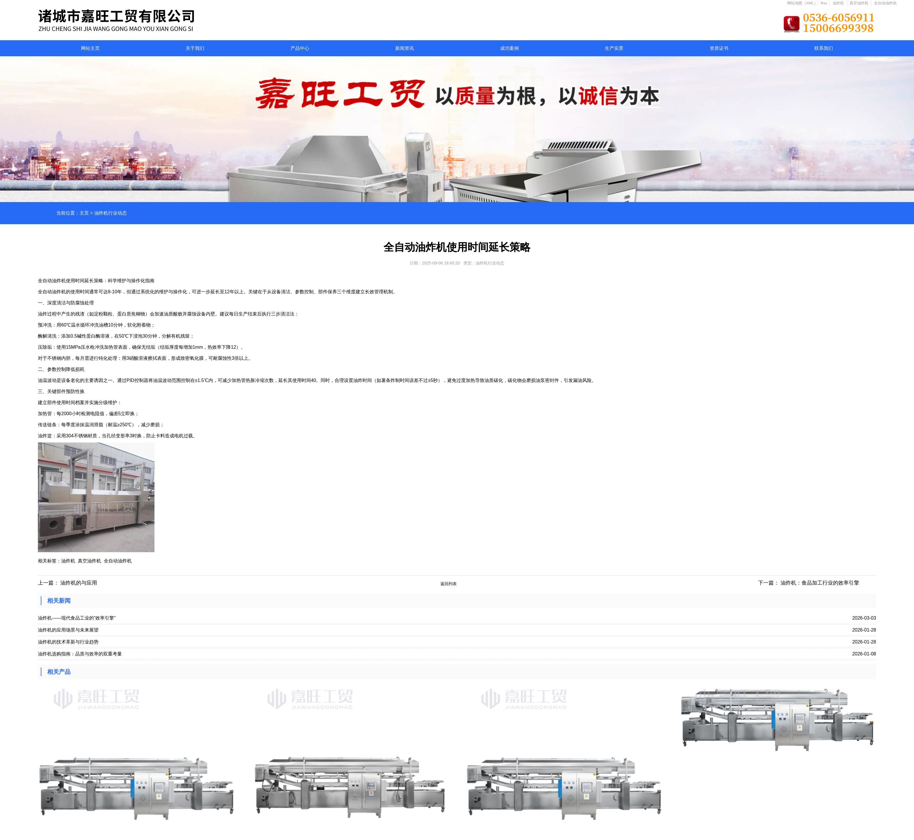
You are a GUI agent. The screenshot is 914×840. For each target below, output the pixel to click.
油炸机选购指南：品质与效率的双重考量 (80, 653)
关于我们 (195, 48)
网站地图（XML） (802, 3)
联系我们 (823, 48)
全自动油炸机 (885, 3)
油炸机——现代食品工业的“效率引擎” (77, 617)
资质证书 (719, 48)
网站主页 (90, 48)
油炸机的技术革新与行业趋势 (68, 641)
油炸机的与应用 (78, 583)
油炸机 (838, 3)
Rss (824, 3)
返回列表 (448, 583)
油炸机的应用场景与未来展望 (68, 629)
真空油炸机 (859, 3)
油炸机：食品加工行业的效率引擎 (820, 583)
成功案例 (509, 48)
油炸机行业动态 (110, 213)
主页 (84, 213)
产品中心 (300, 48)
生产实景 (614, 48)
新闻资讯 (404, 48)
